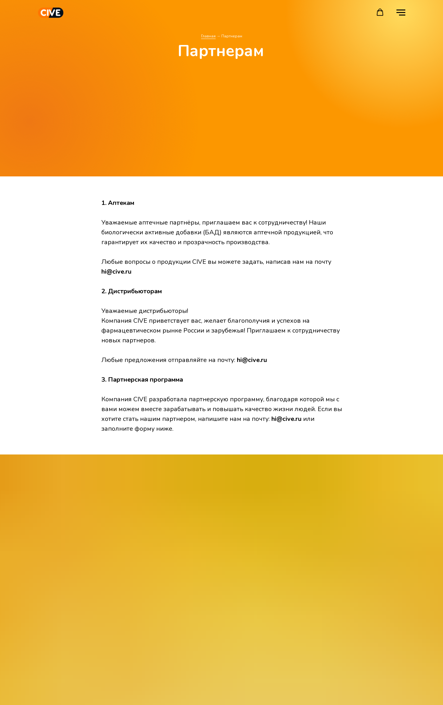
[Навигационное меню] (400, 13)
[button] (380, 12)
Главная (208, 36)
